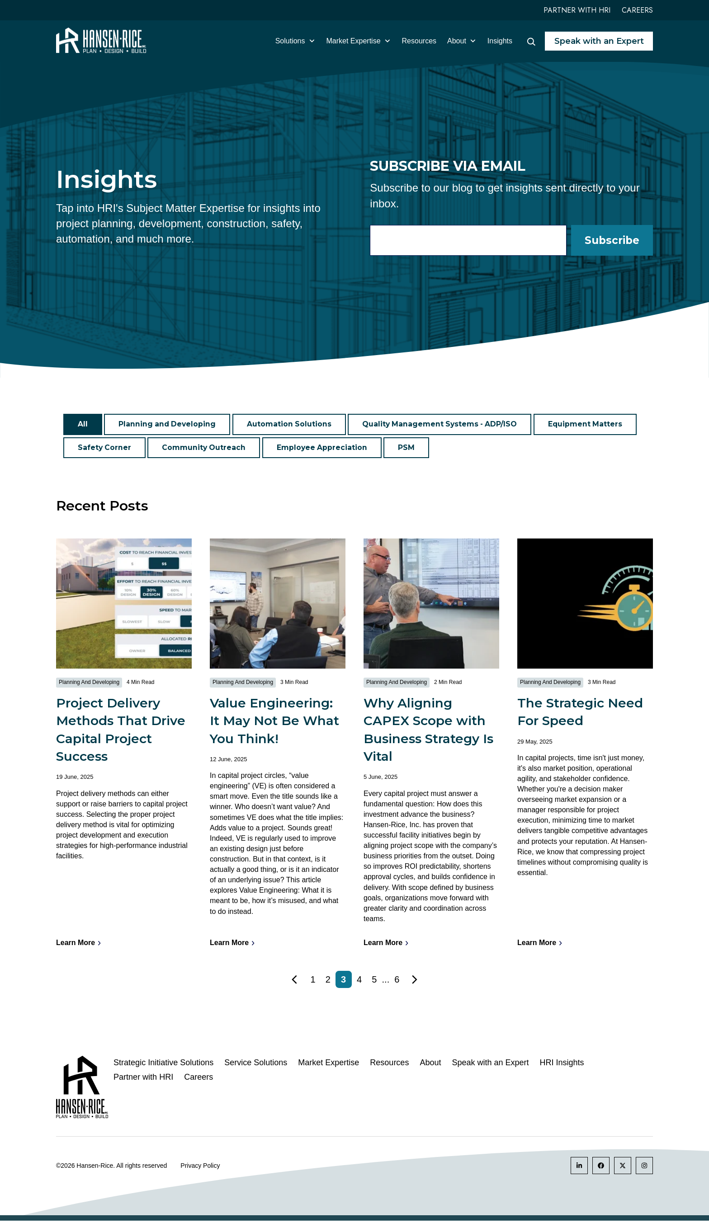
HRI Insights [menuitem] (562, 1063)
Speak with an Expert (599, 41)
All (83, 424)
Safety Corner (105, 448)
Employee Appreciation (324, 448)
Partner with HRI (577, 10)
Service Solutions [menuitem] (255, 1063)
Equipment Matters (591, 424)
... (386, 981)
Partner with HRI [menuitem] (143, 1078)
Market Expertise (358, 41)
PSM (409, 448)
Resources (419, 41)
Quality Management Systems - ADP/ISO (443, 424)
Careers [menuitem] (198, 1078)
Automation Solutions (291, 424)
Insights (499, 41)
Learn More (78, 945)
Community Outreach (205, 448)
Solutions (295, 41)
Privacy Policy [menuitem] (200, 1166)
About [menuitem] (430, 1063)
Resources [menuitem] (389, 1063)
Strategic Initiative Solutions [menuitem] (163, 1063)
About (462, 41)
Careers (637, 10)
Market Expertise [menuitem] (328, 1063)
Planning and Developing (167, 424)
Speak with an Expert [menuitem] (490, 1063)
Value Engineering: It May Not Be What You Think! (274, 722)
